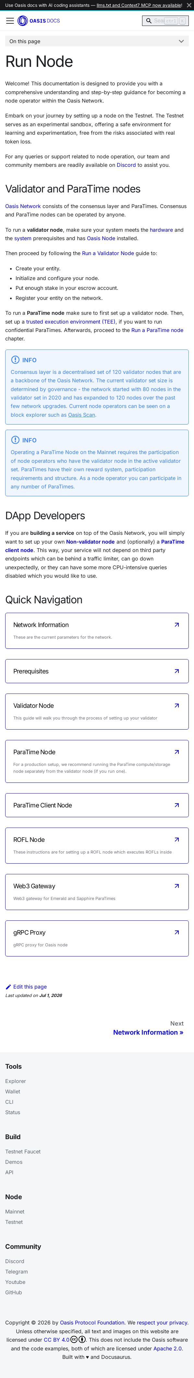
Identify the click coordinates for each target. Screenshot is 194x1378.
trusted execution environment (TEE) (70, 321)
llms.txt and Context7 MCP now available (139, 5)
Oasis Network (23, 206)
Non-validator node (90, 541)
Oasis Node (101, 238)
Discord (126, 165)
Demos (13, 1162)
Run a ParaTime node (157, 330)
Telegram (16, 1271)
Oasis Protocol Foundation (92, 1322)
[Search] (165, 21)
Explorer (15, 1081)
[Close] (189, 5)
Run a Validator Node (108, 253)
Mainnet (14, 1211)
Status (12, 1112)
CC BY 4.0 (65, 1339)
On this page (24, 41)
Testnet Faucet (23, 1151)
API (9, 1172)
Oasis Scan (81, 415)
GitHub (13, 1292)
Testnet (14, 1222)
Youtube (15, 1282)
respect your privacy (162, 1322)
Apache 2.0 (167, 1348)
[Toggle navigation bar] (10, 21)
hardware (161, 230)
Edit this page (26, 986)
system (22, 238)
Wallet (12, 1091)
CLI (9, 1102)
